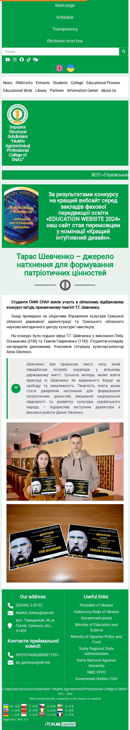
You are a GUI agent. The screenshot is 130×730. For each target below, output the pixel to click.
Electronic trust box (65, 40)
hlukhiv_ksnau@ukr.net (35, 613)
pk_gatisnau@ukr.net (33, 662)
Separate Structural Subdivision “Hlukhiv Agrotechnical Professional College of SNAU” (66, 689)
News (7, 83)
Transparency (65, 28)
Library (41, 90)
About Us (108, 90)
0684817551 (48, 655)
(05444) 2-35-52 (29, 605)
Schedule (65, 17)
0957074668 (26, 655)
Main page (65, 5)
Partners (57, 90)
